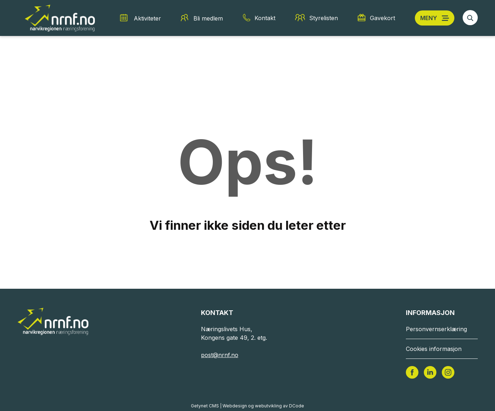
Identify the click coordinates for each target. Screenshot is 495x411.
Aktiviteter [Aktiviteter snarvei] (147, 18)
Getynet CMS (205, 405)
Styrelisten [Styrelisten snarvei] (323, 18)
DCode (296, 405)
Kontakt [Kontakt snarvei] (265, 18)
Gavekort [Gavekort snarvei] (382, 18)
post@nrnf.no (219, 355)
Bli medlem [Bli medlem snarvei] (208, 18)
